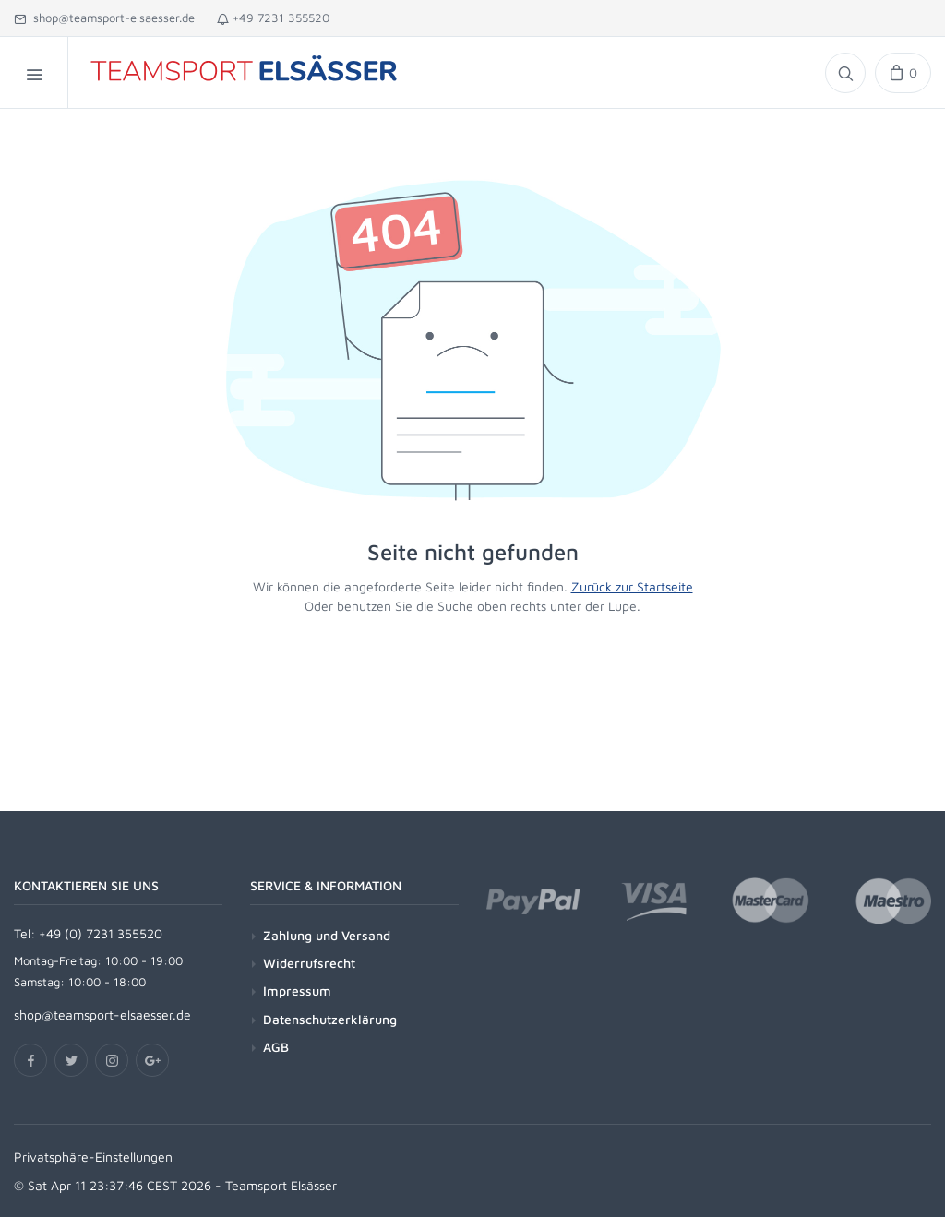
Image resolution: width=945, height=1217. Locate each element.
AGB (276, 1047)
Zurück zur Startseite (632, 586)
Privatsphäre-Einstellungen (93, 1156)
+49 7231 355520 (273, 17)
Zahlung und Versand (326, 935)
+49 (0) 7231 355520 (100, 933)
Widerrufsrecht (309, 963)
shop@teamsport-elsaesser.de (104, 17)
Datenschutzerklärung (330, 1019)
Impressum (297, 990)
